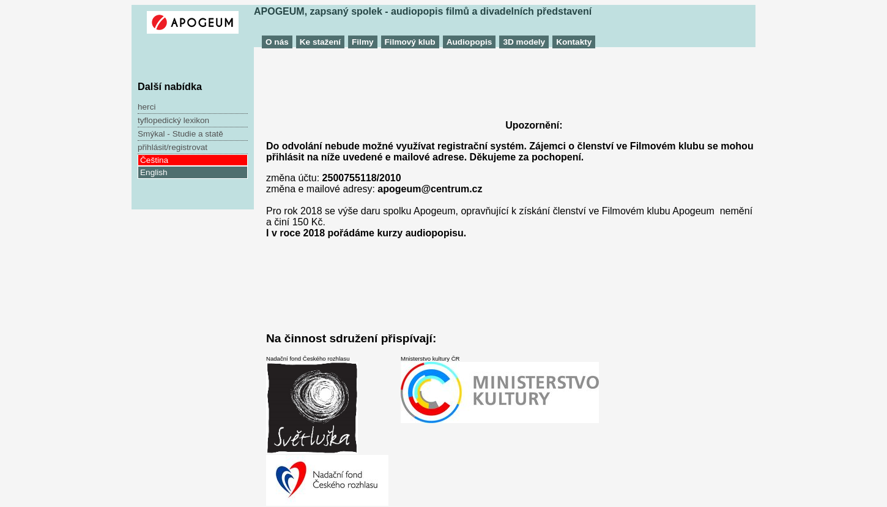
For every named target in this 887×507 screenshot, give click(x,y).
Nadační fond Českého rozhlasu (327, 430)
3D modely (524, 42)
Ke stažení (320, 42)
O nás (277, 42)
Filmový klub (410, 42)
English (154, 172)
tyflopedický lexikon (173, 120)
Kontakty (574, 42)
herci (146, 106)
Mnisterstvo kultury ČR (500, 389)
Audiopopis (469, 42)
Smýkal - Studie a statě (180, 133)
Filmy (363, 42)
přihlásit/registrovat (172, 147)
